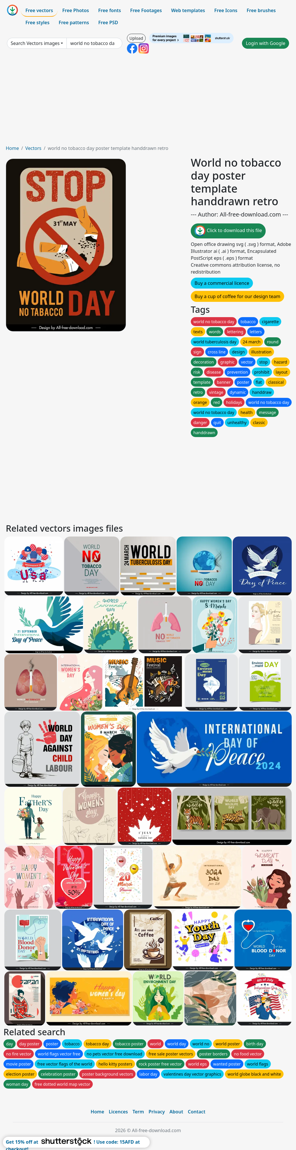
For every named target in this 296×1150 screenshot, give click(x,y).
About (176, 1111)
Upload (136, 38)
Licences (118, 1111)
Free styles (37, 22)
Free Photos (75, 10)
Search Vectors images (35, 43)
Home (12, 148)
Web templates (188, 10)
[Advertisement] (148, 101)
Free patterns (74, 22)
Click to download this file (228, 230)
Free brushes (261, 10)
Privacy (157, 1111)
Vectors (33, 148)
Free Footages (146, 10)
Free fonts (109, 10)
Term (138, 1111)
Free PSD (108, 22)
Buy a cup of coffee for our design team (237, 296)
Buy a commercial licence (222, 283)
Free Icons (225, 10)
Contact (197, 1111)
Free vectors (39, 10)
